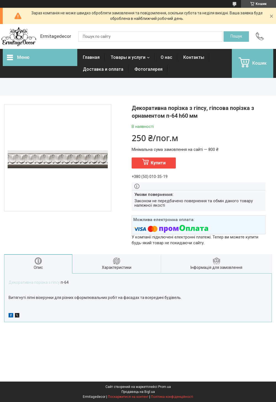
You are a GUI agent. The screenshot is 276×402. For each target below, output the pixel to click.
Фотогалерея (148, 69)
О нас (166, 57)
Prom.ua (164, 387)
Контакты (193, 57)
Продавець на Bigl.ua (138, 392)
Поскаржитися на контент (128, 397)
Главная (91, 57)
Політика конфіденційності (172, 397)
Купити (158, 162)
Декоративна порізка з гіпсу (34, 282)
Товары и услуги (128, 57)
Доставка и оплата (103, 69)
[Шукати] (236, 36)
